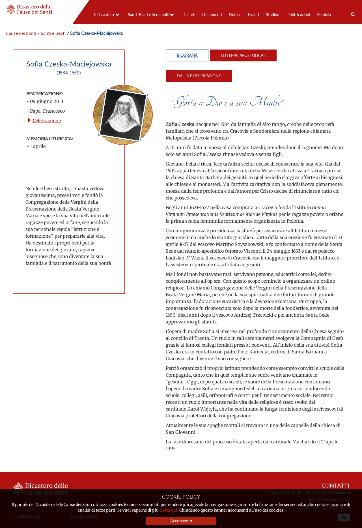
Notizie (235, 14)
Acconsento (181, 520)
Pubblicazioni (298, 14)
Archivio (324, 14)
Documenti (212, 14)
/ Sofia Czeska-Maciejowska (95, 33)
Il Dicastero (104, 14)
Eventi (253, 14)
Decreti (188, 14)
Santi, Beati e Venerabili (148, 14)
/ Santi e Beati (52, 33)
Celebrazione (44, 120)
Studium (273, 14)
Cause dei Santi (21, 33)
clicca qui (168, 510)
